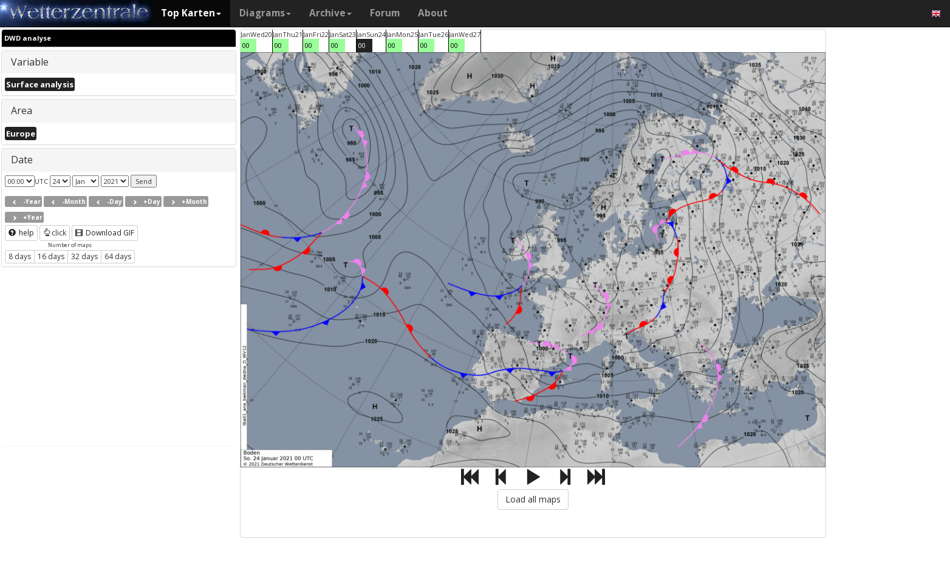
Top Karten (191, 13)
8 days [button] (20, 256)
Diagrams (265, 13)
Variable (30, 62)
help (21, 232)
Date (22, 159)
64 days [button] (117, 256)
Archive (330, 13)
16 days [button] (51, 256)
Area (21, 110)
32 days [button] (84, 256)
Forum (385, 13)
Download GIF (104, 232)
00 (246, 45)
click (54, 232)
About (433, 13)
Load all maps (533, 499)
